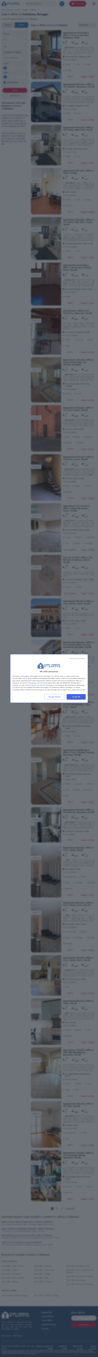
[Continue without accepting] (77, 658)
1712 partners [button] (25, 676)
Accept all (76, 697)
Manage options (54, 697)
